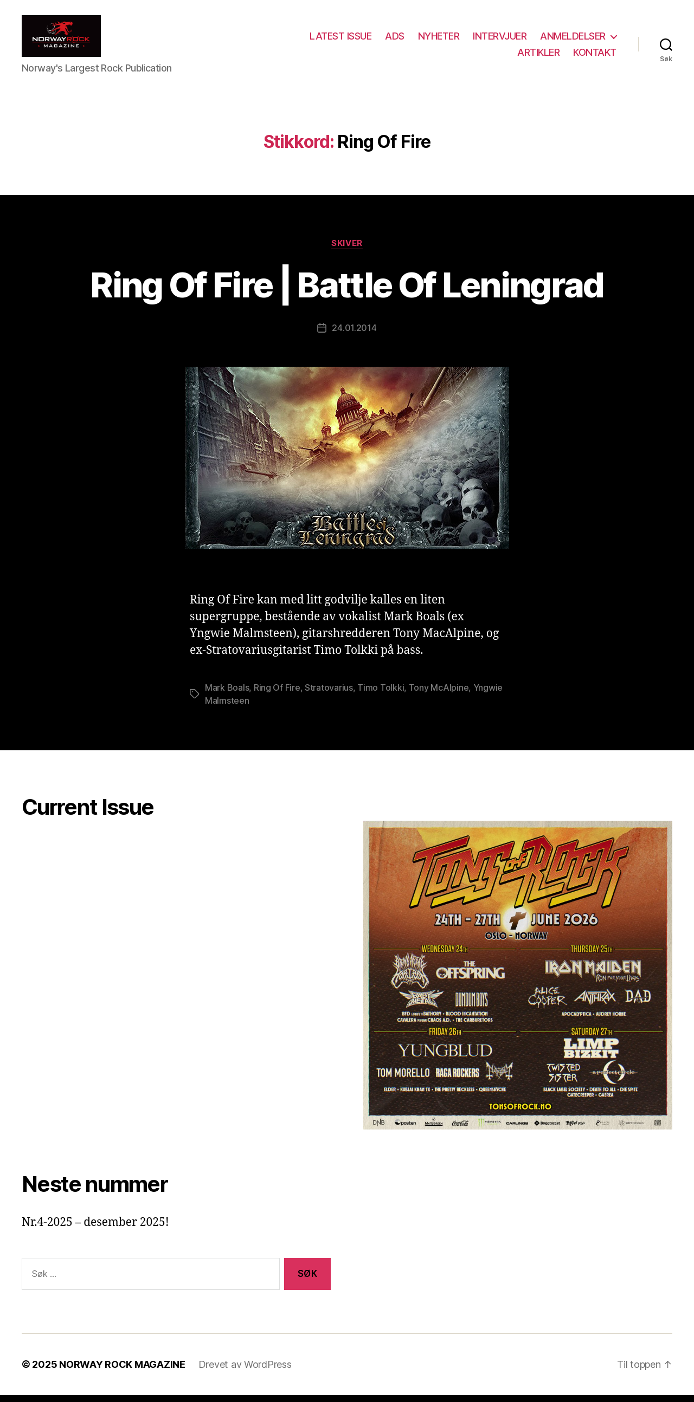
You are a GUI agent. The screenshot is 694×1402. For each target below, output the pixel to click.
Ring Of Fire (277, 694)
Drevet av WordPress (245, 1371)
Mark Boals (227, 694)
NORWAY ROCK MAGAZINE (122, 1371)
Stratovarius (329, 694)
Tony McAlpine (439, 694)
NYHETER (439, 40)
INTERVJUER (499, 40)
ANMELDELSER (573, 40)
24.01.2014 (354, 334)
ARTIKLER (538, 55)
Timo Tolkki (380, 694)
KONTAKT (594, 55)
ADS (394, 40)
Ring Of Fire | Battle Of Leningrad (347, 292)
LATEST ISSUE (340, 40)
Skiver (346, 250)
